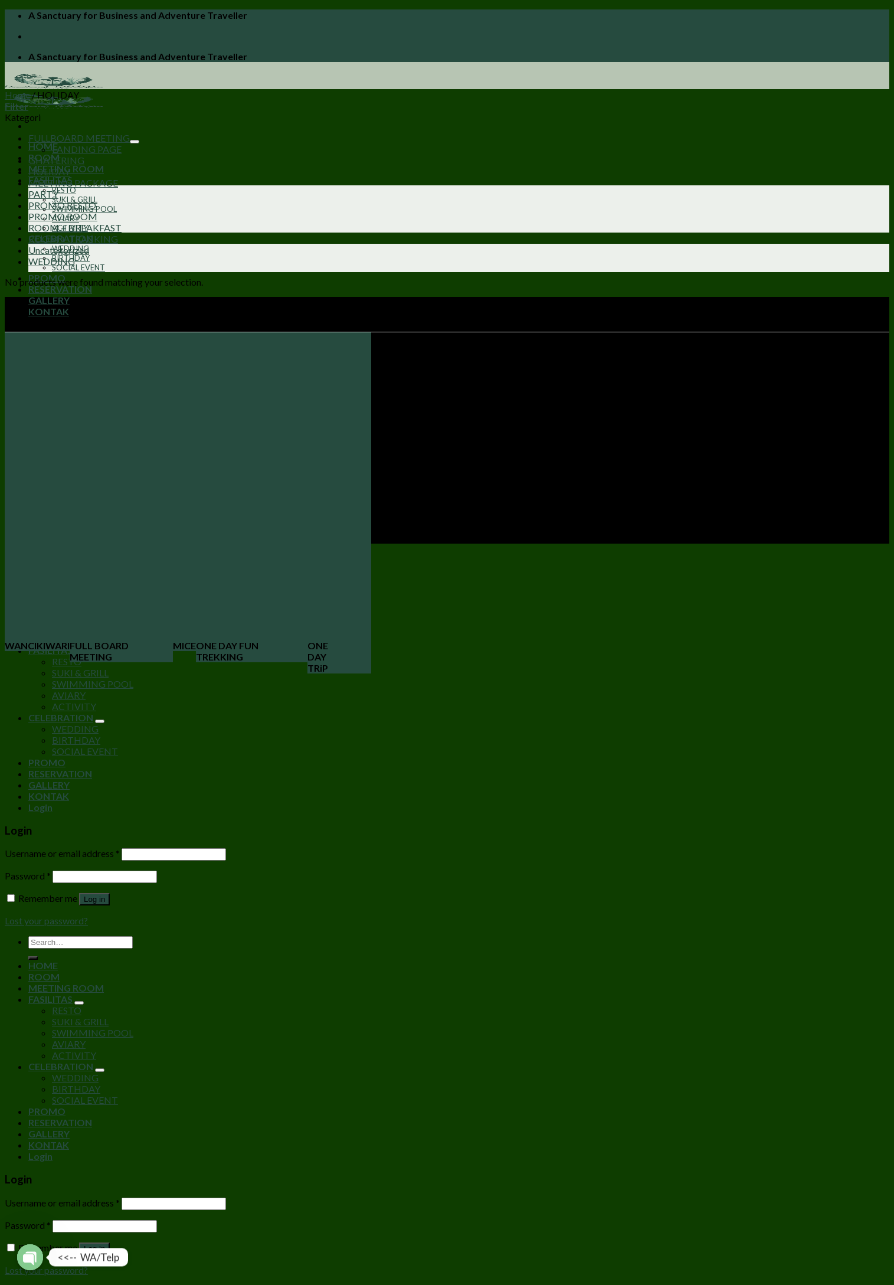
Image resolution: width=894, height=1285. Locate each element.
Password (28, 875)
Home (17, 94)
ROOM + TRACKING (73, 238)
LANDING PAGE (87, 149)
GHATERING (56, 160)
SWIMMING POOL (92, 683)
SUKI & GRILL (80, 672)
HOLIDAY (49, 171)
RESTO (64, 190)
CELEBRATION (60, 717)
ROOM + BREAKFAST (75, 227)
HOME (43, 965)
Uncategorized (58, 250)
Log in (94, 899)
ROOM (44, 976)
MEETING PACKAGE (73, 182)
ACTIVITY (74, 706)
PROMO (47, 762)
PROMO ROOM (62, 216)
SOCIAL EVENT (78, 267)
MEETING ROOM (66, 987)
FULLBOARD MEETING (79, 137)
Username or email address (62, 853)
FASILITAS (50, 999)
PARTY (43, 194)
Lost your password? (46, 920)
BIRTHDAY (76, 740)
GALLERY (49, 300)
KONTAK (48, 311)
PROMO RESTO (62, 205)
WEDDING (51, 261)
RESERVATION (60, 289)
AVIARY (69, 695)
